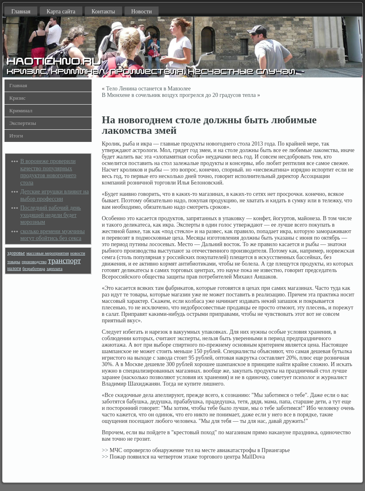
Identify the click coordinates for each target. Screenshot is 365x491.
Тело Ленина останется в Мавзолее (148, 89)
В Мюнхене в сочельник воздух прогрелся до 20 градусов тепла (179, 95)
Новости (141, 12)
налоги (14, 268)
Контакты (103, 12)
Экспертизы (22, 123)
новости (77, 253)
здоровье (16, 253)
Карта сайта (61, 12)
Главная (20, 12)
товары (13, 261)
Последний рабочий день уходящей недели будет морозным (50, 215)
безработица (33, 268)
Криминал (20, 110)
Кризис (17, 98)
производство (33, 261)
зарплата (54, 268)
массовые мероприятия (47, 253)
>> (105, 450)
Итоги (16, 136)
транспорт (64, 260)
